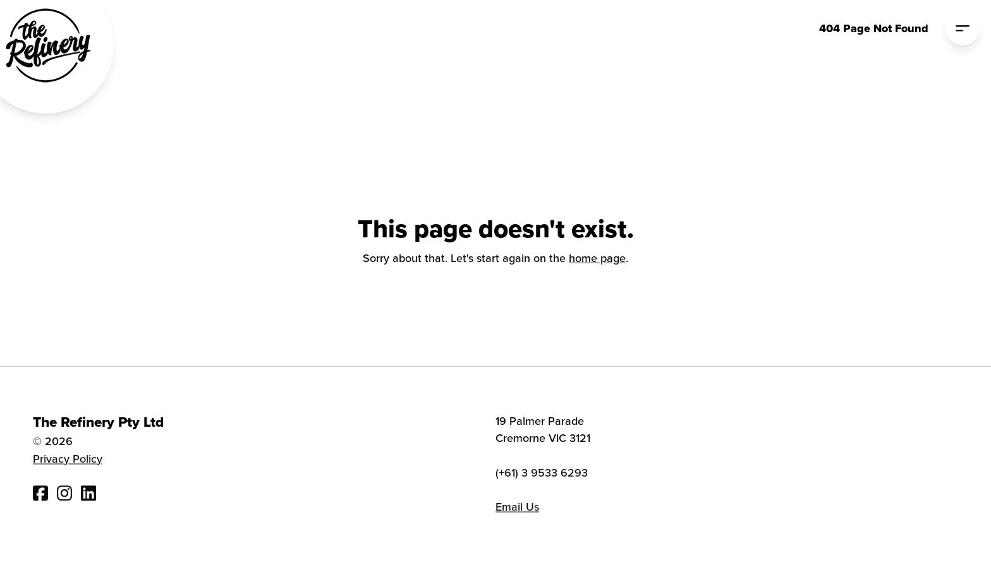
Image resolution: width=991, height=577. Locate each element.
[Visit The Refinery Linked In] (88, 494)
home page (597, 258)
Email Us (517, 509)
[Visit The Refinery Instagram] (64, 494)
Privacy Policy (67, 460)
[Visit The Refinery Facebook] (40, 494)
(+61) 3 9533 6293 (541, 475)
